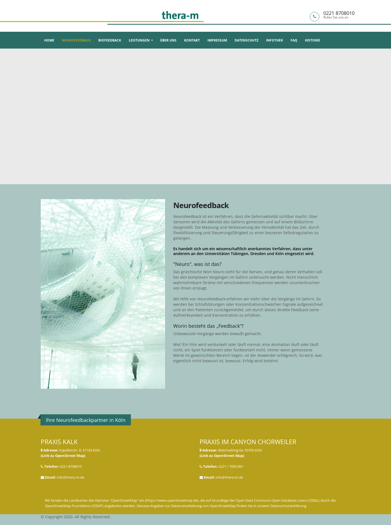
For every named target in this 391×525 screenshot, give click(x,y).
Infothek (274, 40)
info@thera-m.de (70, 477)
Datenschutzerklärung (288, 506)
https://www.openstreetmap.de (171, 500)
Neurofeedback (76, 40)
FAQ (294, 40)
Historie (312, 40)
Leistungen (139, 40)
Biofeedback (109, 40)
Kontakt (192, 40)
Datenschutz (246, 40)
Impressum (217, 40)
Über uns (168, 40)
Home (49, 40)
